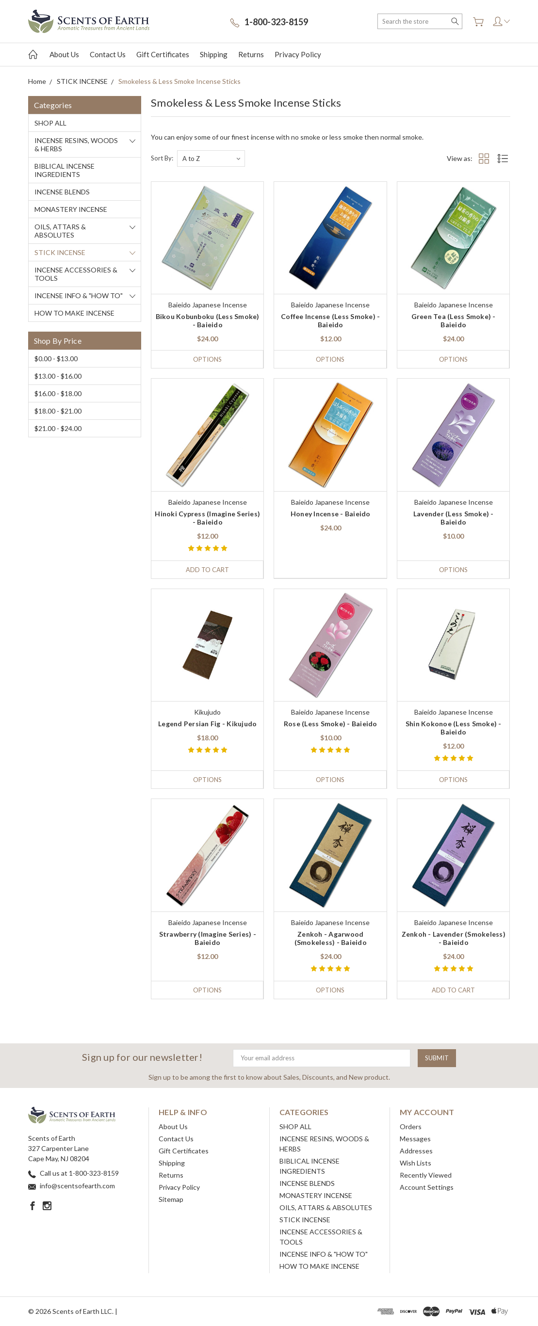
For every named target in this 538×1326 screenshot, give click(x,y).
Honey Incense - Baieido (331, 514)
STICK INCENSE (59, 252)
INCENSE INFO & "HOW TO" (78, 295)
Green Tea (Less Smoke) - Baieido (453, 320)
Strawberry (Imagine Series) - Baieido (207, 938)
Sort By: (162, 158)
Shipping (214, 54)
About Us (64, 54)
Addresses (416, 1151)
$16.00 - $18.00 (58, 393)
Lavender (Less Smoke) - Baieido (453, 518)
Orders (411, 1126)
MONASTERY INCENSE (70, 209)
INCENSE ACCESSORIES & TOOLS (75, 274)
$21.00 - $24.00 (58, 428)
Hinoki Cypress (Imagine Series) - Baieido (207, 518)
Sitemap (171, 1199)
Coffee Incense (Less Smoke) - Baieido (330, 320)
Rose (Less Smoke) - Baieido (330, 723)
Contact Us (108, 54)
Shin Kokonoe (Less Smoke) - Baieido (454, 727)
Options (207, 359)
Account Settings (427, 1187)
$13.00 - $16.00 (58, 376)
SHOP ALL (50, 123)
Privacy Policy (298, 54)
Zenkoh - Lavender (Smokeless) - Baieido (453, 938)
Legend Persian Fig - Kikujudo (207, 723)
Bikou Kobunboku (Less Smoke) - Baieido (208, 320)
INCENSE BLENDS (62, 192)
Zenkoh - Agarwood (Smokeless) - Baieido (330, 938)
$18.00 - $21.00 (58, 411)
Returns (251, 54)
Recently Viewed (426, 1175)
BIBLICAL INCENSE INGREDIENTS (64, 170)
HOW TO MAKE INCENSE (74, 313)
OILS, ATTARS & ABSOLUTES (60, 231)
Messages (415, 1138)
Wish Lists (415, 1163)
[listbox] (211, 158)
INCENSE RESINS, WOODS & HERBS (76, 144)
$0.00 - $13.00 (56, 358)
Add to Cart (207, 570)
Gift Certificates (162, 54)
